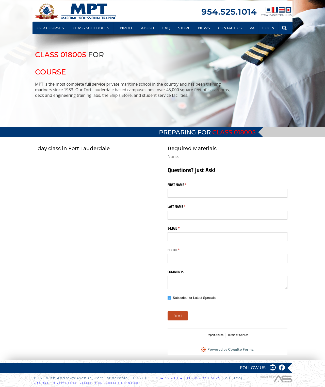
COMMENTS (176, 271)
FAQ (166, 28)
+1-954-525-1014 (166, 378)
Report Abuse (215, 334)
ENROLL (125, 28)
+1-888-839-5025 (203, 378)
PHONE (179, 250)
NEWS (204, 28)
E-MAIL (179, 228)
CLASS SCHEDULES (91, 28)
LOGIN (268, 28)
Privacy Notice (64, 382)
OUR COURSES (50, 28)
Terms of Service (238, 334)
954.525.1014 (229, 12)
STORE (184, 28)
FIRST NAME (183, 184)
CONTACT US (230, 28)
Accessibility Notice (122, 382)
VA (252, 28)
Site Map (41, 382)
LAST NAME (182, 206)
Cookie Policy (91, 382)
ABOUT (147, 28)
